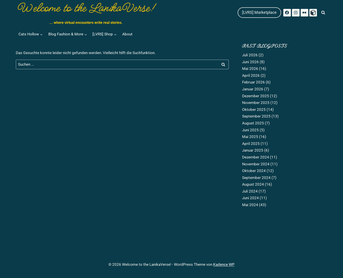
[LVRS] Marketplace (259, 12)
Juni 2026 (250, 62)
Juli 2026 (250, 55)
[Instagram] (296, 12)
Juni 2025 (250, 130)
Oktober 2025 (254, 109)
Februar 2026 (253, 82)
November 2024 (256, 164)
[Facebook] (287, 12)
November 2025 (256, 102)
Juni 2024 (250, 198)
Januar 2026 (252, 89)
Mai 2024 (250, 205)
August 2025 (253, 123)
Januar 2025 (252, 150)
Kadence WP (224, 264)
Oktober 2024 (254, 170)
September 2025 (256, 116)
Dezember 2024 (255, 157)
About (127, 34)
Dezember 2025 (255, 96)
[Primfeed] (313, 12)
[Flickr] (304, 12)
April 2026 (251, 75)
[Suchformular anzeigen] (323, 13)
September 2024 (256, 177)
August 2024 (253, 184)
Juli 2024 (250, 191)
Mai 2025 (250, 136)
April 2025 (251, 143)
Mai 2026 (250, 68)
